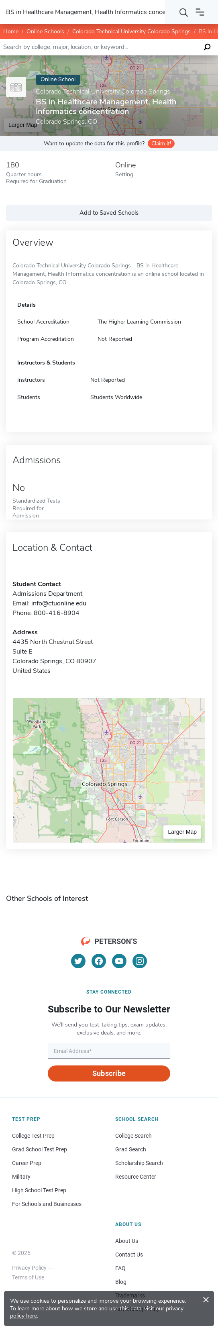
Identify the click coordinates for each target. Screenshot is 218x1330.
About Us (126, 1241)
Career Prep (26, 1163)
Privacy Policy (29, 1268)
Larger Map (182, 832)
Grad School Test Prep (39, 1149)
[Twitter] (78, 961)
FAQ (120, 1268)
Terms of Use (28, 1277)
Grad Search (130, 1149)
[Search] (184, 12)
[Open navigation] (200, 12)
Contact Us (129, 1254)
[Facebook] (99, 961)
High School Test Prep (39, 1190)
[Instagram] (139, 961)
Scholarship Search (139, 1163)
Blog (120, 1282)
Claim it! (161, 143)
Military (21, 1176)
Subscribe (109, 1073)
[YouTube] (119, 961)
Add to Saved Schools (109, 213)
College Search (133, 1135)
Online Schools (45, 31)
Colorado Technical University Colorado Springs (131, 31)
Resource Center (135, 1176)
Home (10, 31)
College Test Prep (33, 1135)
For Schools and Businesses (46, 1204)
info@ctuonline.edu (58, 603)
